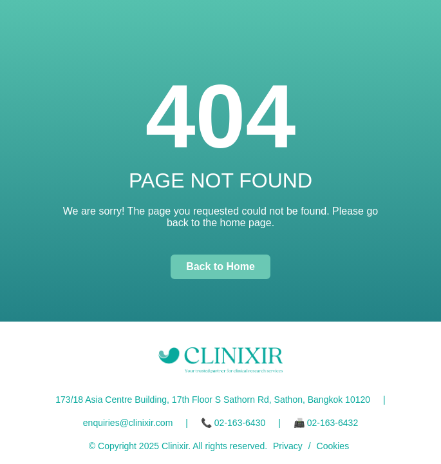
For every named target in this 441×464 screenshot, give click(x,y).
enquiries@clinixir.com (128, 423)
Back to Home (220, 266)
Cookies (333, 446)
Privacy (288, 446)
